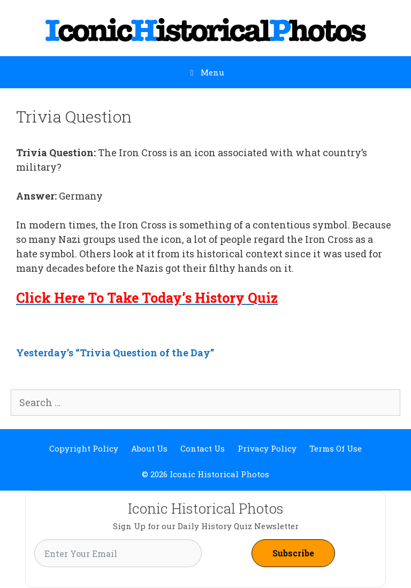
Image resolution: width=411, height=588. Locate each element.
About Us (149, 448)
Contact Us (202, 448)
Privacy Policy (267, 448)
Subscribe (293, 553)
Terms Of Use (335, 448)
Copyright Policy (83, 448)
